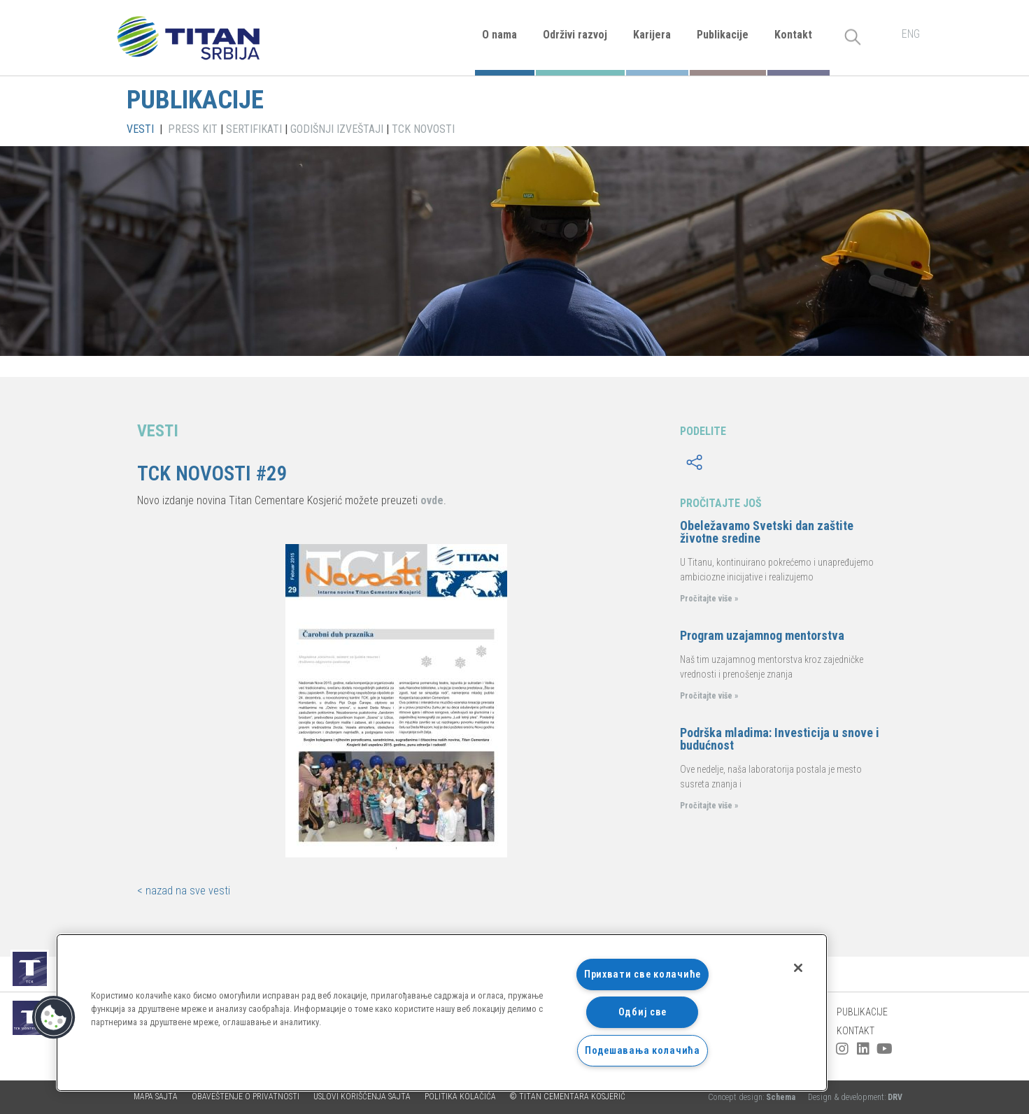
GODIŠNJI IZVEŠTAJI (336, 129)
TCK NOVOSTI (423, 129)
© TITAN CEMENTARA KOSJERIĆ (567, 1096)
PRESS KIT (193, 129)
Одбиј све (642, 1012)
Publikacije (722, 34)
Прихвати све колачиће (642, 974)
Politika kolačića (460, 1096)
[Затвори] (798, 967)
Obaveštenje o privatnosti (245, 1096)
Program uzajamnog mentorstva (762, 635)
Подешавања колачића (642, 1051)
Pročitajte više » (709, 599)
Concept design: (752, 1097)
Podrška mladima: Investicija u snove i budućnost (779, 738)
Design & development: (855, 1097)
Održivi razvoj (575, 34)
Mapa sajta (156, 1096)
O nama (499, 34)
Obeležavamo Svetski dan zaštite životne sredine (766, 531)
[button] (53, 1017)
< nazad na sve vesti (183, 890)
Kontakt (793, 34)
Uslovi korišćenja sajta (362, 1096)
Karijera (652, 34)
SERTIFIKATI (254, 129)
